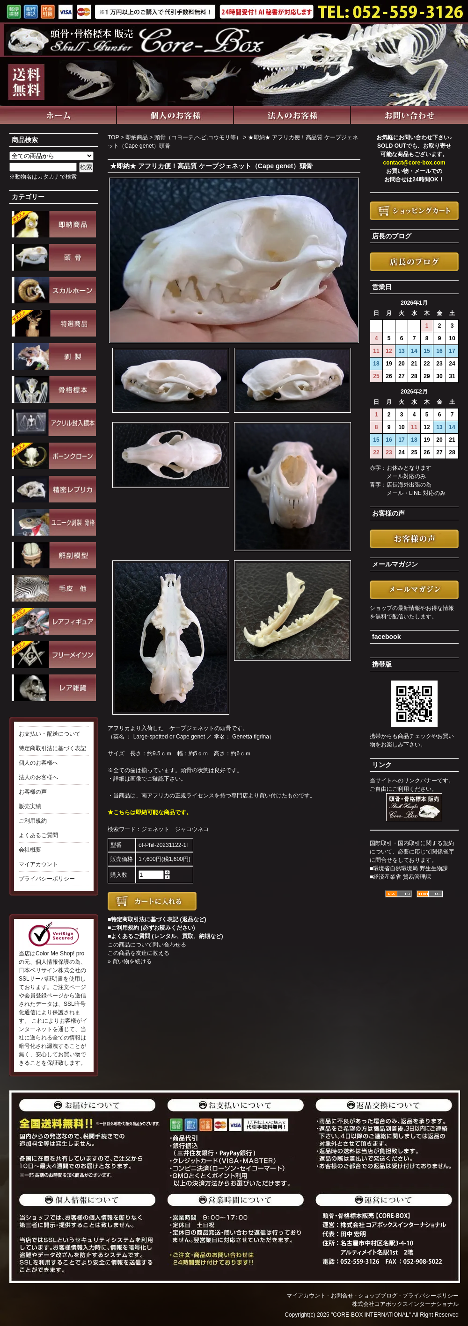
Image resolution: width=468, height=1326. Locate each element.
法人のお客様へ (38, 777)
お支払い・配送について (49, 734)
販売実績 (30, 806)
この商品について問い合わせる (147, 944)
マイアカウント (38, 864)
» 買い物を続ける (130, 961)
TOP (113, 137)
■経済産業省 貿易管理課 (400, 877)
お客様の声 (33, 791)
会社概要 (30, 849)
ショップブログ (377, 1295)
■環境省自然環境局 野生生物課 (409, 868)
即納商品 (136, 137)
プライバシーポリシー (47, 878)
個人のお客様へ (38, 763)
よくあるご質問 (38, 835)
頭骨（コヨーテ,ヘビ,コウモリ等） (198, 137)
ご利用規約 (33, 820)
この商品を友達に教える (138, 953)
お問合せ (342, 1295)
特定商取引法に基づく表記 (52, 748)
